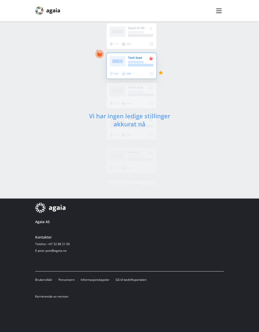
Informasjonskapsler (95, 280)
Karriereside (44, 296)
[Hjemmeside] (50, 208)
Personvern (66, 280)
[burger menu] (219, 11)
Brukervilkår (43, 280)
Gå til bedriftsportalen (131, 280)
